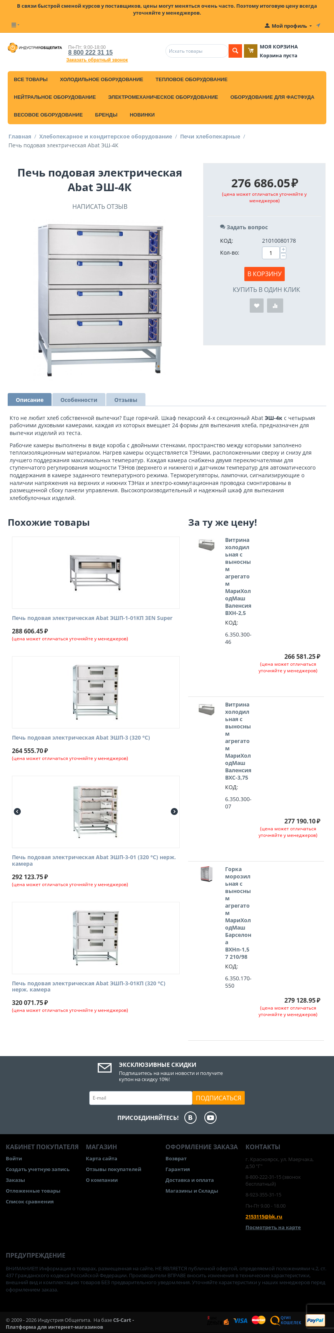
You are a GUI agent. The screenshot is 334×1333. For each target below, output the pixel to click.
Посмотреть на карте (273, 1227)
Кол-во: (229, 252)
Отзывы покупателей (113, 1169)
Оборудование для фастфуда (272, 97)
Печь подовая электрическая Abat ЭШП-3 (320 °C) (81, 738)
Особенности (78, 399)
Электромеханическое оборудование (163, 97)
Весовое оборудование (48, 115)
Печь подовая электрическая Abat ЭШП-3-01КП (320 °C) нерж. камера (88, 986)
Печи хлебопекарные (210, 136)
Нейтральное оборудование (55, 97)
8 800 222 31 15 (90, 52)
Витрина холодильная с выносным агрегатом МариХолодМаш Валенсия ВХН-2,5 (238, 576)
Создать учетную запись (38, 1169)
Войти (14, 1158)
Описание (29, 399)
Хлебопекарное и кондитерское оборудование (105, 136)
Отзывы (125, 399)
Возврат (176, 1158)
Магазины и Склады (191, 1190)
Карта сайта (101, 1158)
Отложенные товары (33, 1190)
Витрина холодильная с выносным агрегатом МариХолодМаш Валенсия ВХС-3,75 (238, 741)
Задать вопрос (244, 227)
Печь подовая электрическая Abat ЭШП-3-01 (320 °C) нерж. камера (94, 860)
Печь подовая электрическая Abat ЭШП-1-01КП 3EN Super (92, 618)
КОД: (226, 240)
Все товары (31, 79)
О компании (102, 1179)
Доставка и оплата (189, 1179)
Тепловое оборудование (191, 79)
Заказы (15, 1179)
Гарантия (177, 1169)
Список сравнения (30, 1201)
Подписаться (218, 1098)
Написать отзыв (99, 206)
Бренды (106, 115)
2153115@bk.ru (263, 1216)
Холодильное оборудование (101, 79)
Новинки (142, 115)
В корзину (264, 274)
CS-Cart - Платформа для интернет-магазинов (70, 1323)
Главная (19, 136)
